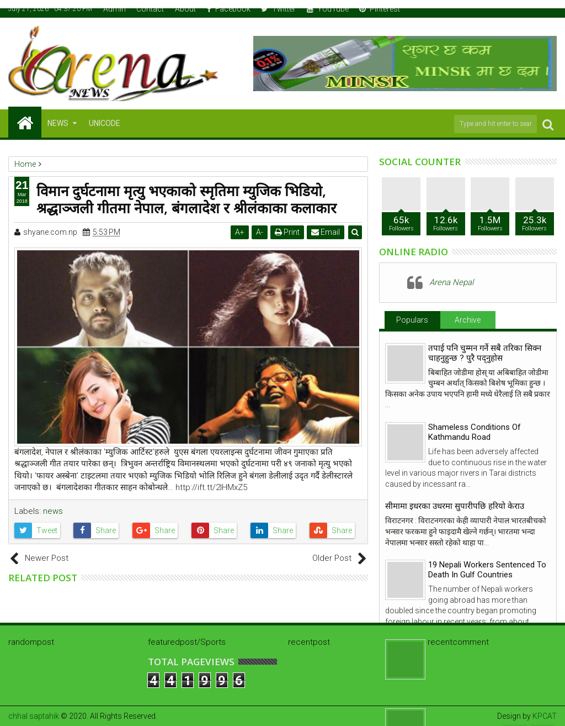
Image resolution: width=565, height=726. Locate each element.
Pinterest (379, 8)
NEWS (57, 123)
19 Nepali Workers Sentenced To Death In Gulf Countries (487, 570)
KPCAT (544, 716)
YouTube (328, 8)
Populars (412, 319)
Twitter (278, 8)
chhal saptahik (33, 716)
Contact (150, 8)
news (53, 511)
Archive (468, 319)
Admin (114, 8)
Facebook (228, 8)
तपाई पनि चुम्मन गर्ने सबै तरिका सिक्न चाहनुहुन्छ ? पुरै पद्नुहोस (484, 353)
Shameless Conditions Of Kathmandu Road (474, 432)
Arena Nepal (451, 282)
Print (287, 232)
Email (325, 232)
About (185, 8)
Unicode (104, 123)
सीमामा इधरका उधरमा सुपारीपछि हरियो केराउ (454, 506)
